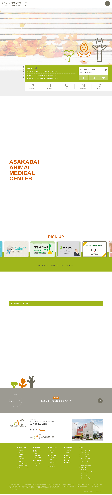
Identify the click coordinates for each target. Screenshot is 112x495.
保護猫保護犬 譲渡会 (86, 466)
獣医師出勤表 (83, 86)
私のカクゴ (84, 476)
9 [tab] (60, 260)
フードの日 (84, 457)
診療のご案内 (22, 448)
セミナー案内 (84, 464)
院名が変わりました (86, 451)
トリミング (100, 86)
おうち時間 (89, 72)
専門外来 (21, 457)
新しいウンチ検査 (85, 479)
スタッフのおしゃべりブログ (87, 70)
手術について (69, 448)
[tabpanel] (69, 250)
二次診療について (23, 464)
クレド (36, 466)
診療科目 (21, 455)
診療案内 (21, 451)
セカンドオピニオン (24, 468)
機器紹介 (52, 453)
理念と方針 (37, 454)
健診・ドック (53, 460)
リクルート (68, 463)
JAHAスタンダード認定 (86, 473)
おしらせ (31, 68)
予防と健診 (53, 456)
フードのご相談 (85, 455)
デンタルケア (53, 467)
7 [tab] (56, 260)
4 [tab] (49, 260)
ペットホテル (69, 458)
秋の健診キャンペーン (18, 304)
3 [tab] (46, 260)
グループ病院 (38, 458)
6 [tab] (53, 260)
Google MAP (51, 422)
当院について (37, 452)
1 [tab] (42, 260)
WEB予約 (49, 86)
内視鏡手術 (68, 453)
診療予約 (21, 453)
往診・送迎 (21, 459)
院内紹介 (52, 451)
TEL (66, 86)
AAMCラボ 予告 (85, 453)
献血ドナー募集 (85, 462)
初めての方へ (33, 86)
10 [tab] (63, 260)
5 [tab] (51, 260)
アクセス (42, 430)
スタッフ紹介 (38, 464)
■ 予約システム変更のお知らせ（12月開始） (46, 71)
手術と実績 (68, 451)
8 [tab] (58, 260)
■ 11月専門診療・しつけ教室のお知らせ (45, 75)
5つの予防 (52, 458)
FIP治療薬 (83, 470)
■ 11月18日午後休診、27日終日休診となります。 (47, 78)
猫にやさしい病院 (85, 459)
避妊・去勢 (53, 463)
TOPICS (81, 448)
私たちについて (38, 461)
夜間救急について (23, 466)
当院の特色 (37, 456)
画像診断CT (84, 468)
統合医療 (21, 462)
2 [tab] (44, 260)
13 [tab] (70, 260)
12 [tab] (67, 260)
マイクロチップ (54, 465)
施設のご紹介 (53, 448)
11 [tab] (65, 260)
